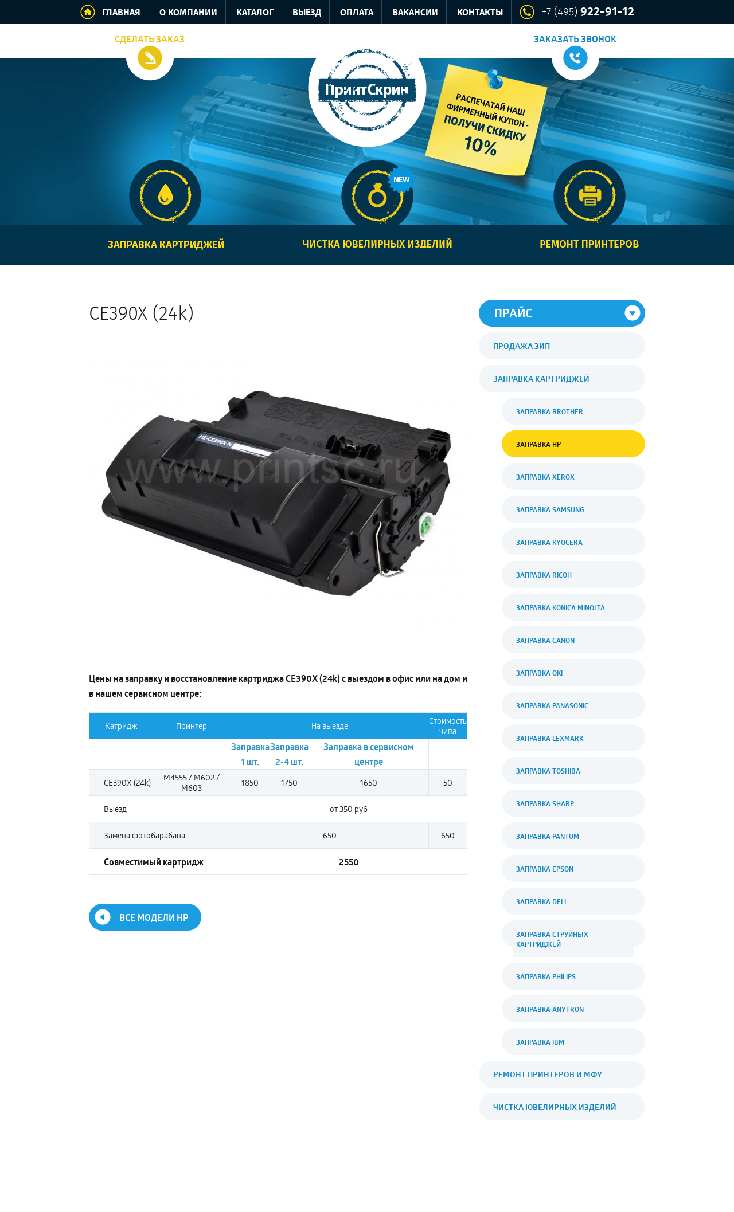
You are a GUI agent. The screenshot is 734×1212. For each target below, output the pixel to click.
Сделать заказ (150, 39)
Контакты (480, 13)
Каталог (255, 13)
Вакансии (415, 13)
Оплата (356, 13)
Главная (121, 13)
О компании (188, 13)
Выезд (306, 13)
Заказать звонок (575, 39)
